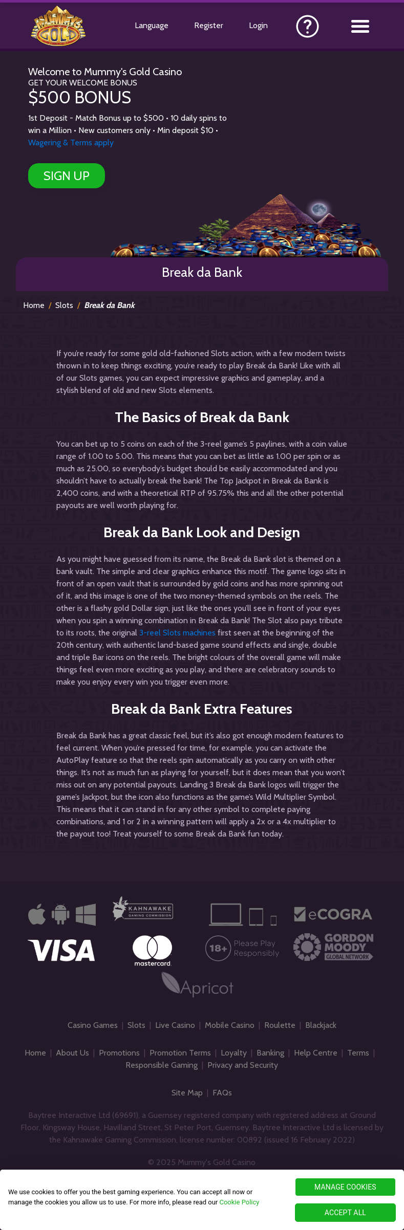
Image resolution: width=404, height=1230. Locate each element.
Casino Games (93, 1025)
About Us (72, 1053)
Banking (270, 1053)
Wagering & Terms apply (71, 142)
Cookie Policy (239, 1202)
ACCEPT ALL (345, 1213)
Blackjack (320, 1025)
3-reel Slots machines (177, 633)
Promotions (119, 1053)
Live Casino (175, 1025)
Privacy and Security (242, 1065)
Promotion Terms (180, 1053)
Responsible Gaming (161, 1065)
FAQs (222, 1092)
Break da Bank (109, 305)
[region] (202, 1200)
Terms (358, 1053)
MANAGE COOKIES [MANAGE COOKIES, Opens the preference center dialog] (345, 1187)
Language (151, 25)
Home (34, 305)
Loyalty (234, 1053)
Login (258, 25)
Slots (64, 305)
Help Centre (315, 1053)
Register (208, 25)
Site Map (187, 1092)
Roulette (279, 1025)
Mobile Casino (229, 1025)
